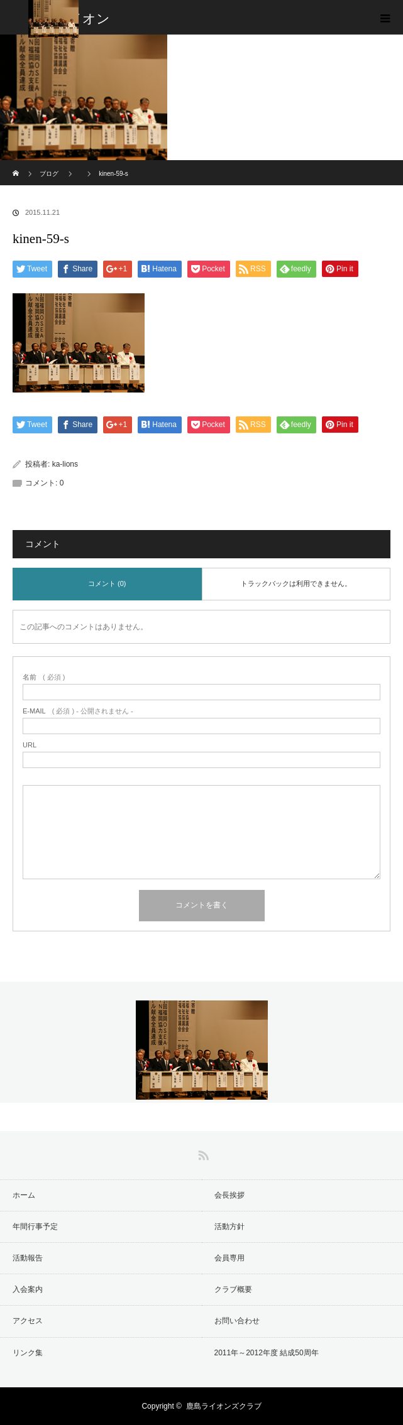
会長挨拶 (229, 1195)
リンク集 (28, 1352)
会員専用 (229, 1258)
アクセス (28, 1320)
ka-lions (65, 464)
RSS (201, 1153)
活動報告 (28, 1258)
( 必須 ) (44, 677)
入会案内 (28, 1289)
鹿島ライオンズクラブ (224, 1406)
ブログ (49, 173)
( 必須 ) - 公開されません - (78, 711)
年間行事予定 (35, 1226)
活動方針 (229, 1226)
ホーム (24, 1195)
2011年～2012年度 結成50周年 (266, 1352)
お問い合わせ (237, 1320)
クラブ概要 (233, 1289)
